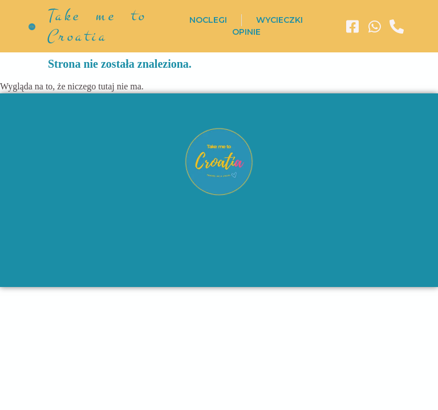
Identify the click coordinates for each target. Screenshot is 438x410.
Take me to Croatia (97, 26)
